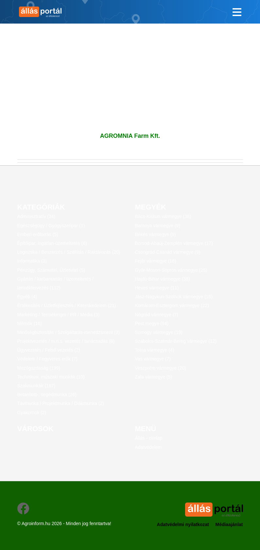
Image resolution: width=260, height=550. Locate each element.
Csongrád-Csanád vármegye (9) (167, 252)
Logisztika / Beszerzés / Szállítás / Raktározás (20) (68, 252)
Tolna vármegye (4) (154, 350)
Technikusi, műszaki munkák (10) (51, 376)
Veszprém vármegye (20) (160, 368)
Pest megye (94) (152, 323)
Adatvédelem (148, 447)
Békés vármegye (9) (155, 234)
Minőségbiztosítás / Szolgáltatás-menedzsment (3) (68, 332)
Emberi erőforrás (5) (37, 234)
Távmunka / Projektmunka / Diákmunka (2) (60, 403)
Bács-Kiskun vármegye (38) (163, 216)
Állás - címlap (149, 438)
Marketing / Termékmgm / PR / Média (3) (58, 314)
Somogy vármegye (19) (159, 332)
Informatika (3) (32, 261)
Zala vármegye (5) (153, 376)
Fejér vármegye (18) (155, 261)
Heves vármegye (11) (157, 287)
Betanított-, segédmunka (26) (47, 394)
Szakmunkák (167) (36, 385)
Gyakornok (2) (31, 412)
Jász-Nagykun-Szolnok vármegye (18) (174, 296)
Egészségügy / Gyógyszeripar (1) (51, 225)
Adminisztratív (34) (36, 216)
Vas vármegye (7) (153, 358)
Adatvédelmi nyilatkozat (183, 524)
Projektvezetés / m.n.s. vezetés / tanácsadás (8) (66, 341)
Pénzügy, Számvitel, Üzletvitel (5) (51, 270)
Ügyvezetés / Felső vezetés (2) (48, 350)
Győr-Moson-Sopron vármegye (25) (171, 270)
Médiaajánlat (229, 524)
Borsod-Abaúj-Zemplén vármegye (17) (174, 243)
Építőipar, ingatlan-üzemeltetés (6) (52, 243)
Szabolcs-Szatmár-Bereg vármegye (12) (176, 341)
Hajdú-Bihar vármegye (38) (162, 279)
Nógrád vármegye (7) (156, 314)
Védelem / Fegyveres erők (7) (47, 358)
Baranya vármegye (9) (158, 225)
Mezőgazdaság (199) (39, 368)
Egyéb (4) (27, 296)
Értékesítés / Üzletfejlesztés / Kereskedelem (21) (66, 305)
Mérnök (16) (29, 323)
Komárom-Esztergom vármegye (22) (172, 305)
